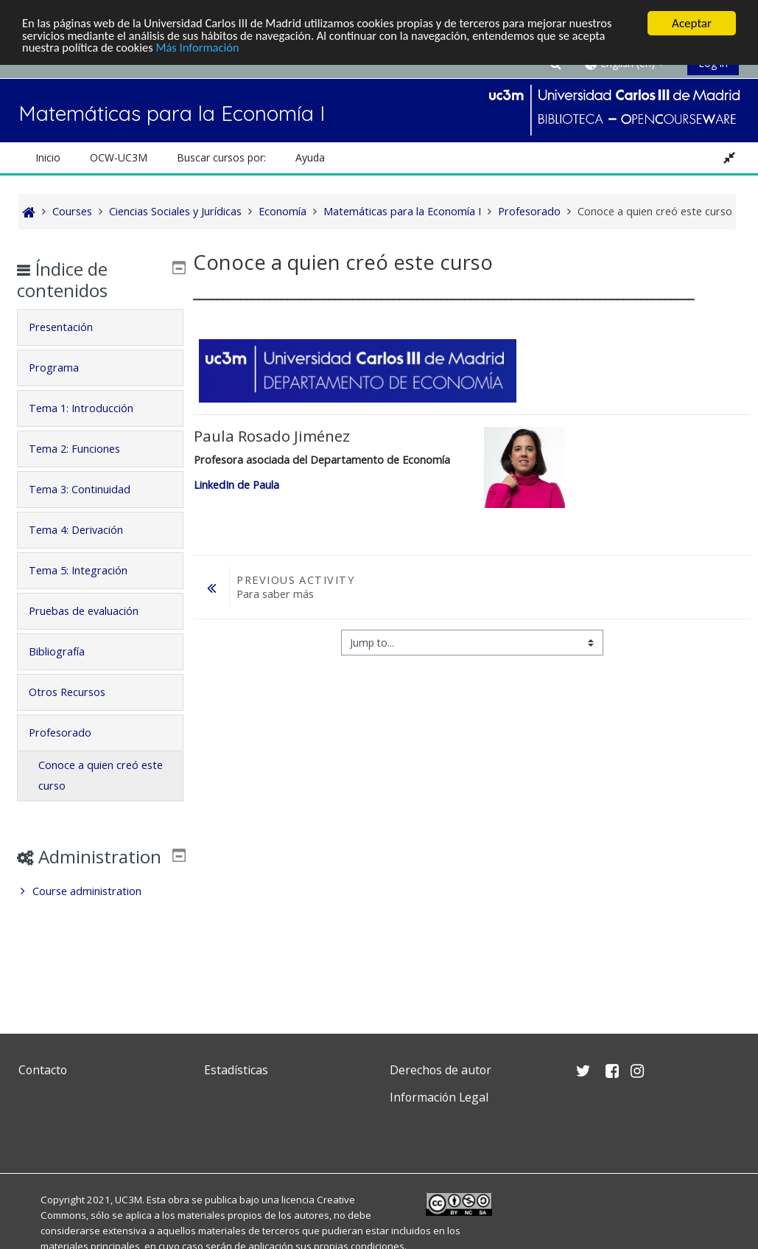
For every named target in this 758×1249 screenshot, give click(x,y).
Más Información (203, 49)
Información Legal (439, 1097)
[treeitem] (100, 912)
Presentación (72, 327)
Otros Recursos (78, 692)
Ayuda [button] (310, 157)
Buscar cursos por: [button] (221, 157)
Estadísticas (236, 1070)
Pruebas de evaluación (95, 611)
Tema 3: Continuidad (90, 489)
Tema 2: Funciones (85, 449)
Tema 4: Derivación (87, 530)
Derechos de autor (440, 1070)
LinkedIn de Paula (236, 485)
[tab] (100, 327)
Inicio (47, 157)
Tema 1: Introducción (92, 408)
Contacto (42, 1070)
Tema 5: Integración (89, 570)
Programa (65, 368)
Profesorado (71, 733)
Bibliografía (68, 651)
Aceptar (692, 23)
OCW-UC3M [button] (118, 157)
